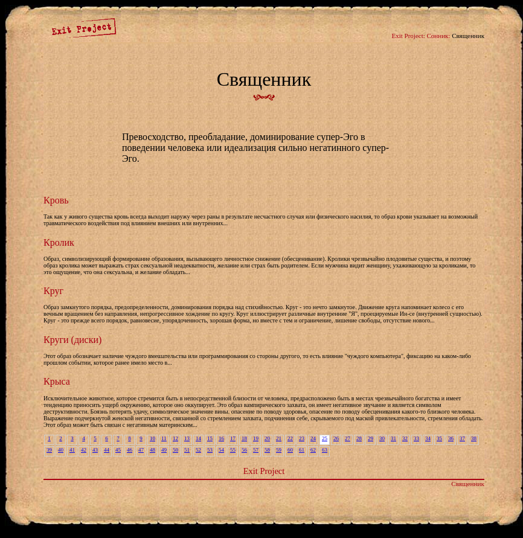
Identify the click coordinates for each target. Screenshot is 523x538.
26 (336, 438)
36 (451, 438)
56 (244, 450)
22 (290, 438)
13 (187, 438)
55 (233, 450)
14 (198, 438)
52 (198, 450)
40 (60, 450)
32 (405, 438)
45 (118, 450)
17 (233, 438)
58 (267, 450)
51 (187, 450)
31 (393, 438)
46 (129, 450)
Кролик (58, 242)
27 (347, 438)
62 (313, 450)
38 (473, 438)
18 (244, 438)
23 (301, 438)
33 (416, 438)
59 (278, 450)
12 (175, 438)
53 (210, 450)
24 (313, 438)
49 (164, 450)
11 (164, 438)
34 (428, 438)
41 (72, 450)
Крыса (56, 381)
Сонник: (439, 35)
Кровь (56, 200)
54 (221, 450)
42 (83, 450)
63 (324, 450)
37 (462, 438)
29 (370, 438)
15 (210, 438)
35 (439, 438)
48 (152, 450)
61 (301, 450)
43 (95, 450)
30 (382, 438)
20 (267, 438)
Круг (53, 291)
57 (255, 450)
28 (359, 438)
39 (49, 450)
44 (106, 450)
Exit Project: (408, 35)
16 (221, 438)
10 (152, 438)
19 (255, 438)
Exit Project (263, 471)
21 (278, 438)
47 (141, 450)
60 (290, 450)
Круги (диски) (72, 340)
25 (324, 438)
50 (175, 450)
